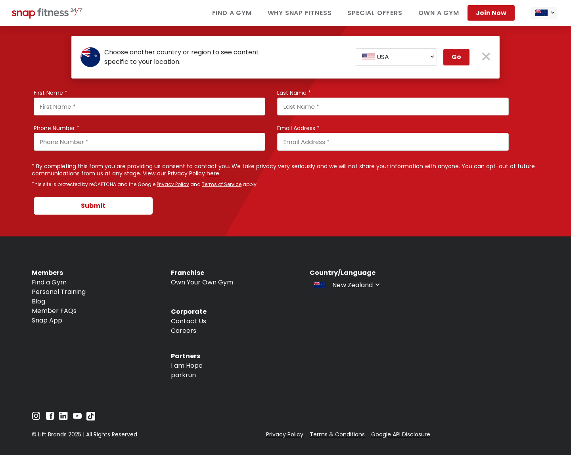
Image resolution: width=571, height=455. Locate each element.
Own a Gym (438, 12)
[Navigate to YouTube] (77, 417)
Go (456, 56)
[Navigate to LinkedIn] (63, 417)
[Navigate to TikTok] (90, 418)
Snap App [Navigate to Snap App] (47, 320)
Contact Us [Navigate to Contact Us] (188, 321)
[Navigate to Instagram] (36, 417)
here (213, 173)
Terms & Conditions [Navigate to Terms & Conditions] (337, 434)
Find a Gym (232, 12)
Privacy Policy (173, 184)
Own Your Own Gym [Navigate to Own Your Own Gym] (202, 282)
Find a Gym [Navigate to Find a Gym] (49, 282)
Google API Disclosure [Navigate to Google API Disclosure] (400, 434)
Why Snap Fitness (300, 12)
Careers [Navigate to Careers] (183, 330)
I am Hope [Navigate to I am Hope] (187, 365)
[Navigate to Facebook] (50, 417)
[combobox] (544, 13)
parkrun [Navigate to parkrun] (183, 375)
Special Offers (374, 12)
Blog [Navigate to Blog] (38, 301)
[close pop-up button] (486, 57)
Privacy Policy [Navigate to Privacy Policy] (284, 434)
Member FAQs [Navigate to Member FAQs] (54, 310)
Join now (491, 12)
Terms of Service (221, 184)
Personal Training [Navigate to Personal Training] (59, 291)
